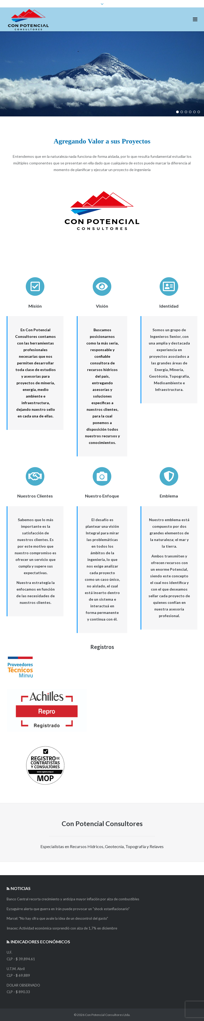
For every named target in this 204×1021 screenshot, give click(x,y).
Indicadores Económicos (40, 941)
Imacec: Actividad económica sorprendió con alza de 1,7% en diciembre (62, 928)
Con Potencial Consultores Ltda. (107, 1015)
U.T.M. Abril (16, 969)
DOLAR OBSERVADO (23, 985)
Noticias (21, 888)
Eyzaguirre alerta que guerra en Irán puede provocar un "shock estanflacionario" (68, 909)
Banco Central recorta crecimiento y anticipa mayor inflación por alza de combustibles (73, 899)
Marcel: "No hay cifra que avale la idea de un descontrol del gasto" (57, 918)
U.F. (9, 952)
